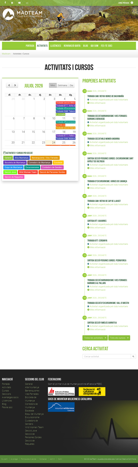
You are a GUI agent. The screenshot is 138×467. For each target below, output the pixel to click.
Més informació (96, 102)
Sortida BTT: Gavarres (96, 220)
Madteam (6, 53)
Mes (52, 85)
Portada (30, 45)
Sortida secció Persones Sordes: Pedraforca (106, 260)
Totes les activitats (95, 337)
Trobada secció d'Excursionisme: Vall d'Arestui (108, 302)
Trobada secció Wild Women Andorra (103, 138)
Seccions (6, 393)
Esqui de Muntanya (34, 413)
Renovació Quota (72, 45)
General (29, 383)
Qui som (94, 45)
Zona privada (123, 3)
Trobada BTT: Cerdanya (97, 240)
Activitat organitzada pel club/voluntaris (107, 99)
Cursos (5, 390)
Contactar (43, 459)
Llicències (55, 45)
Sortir (60, 459)
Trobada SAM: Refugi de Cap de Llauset (104, 200)
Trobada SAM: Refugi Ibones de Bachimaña (105, 96)
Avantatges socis (10, 397)
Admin (52, 459)
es (27, 2)
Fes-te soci (106, 45)
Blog (85, 45)
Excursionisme (32, 417)
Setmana (62, 85)
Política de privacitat (28, 459)
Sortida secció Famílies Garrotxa (102, 322)
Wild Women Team (34, 427)
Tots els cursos (119, 337)
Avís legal (14, 459)
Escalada (29, 410)
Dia (71, 85)
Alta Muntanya (32, 387)
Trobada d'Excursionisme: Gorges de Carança (107, 181)
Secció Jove (31, 430)
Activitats (42, 45)
